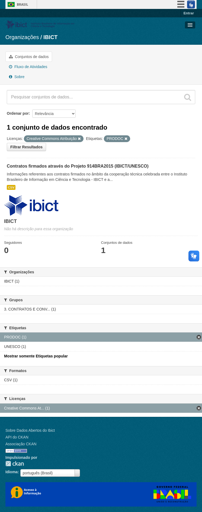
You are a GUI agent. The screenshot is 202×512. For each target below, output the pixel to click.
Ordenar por (18, 113)
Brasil (22, 4)
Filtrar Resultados (26, 147)
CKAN (14, 463)
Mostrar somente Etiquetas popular (36, 356)
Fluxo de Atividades (28, 67)
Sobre (16, 77)
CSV (11, 187)
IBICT (50, 37)
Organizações (22, 37)
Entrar (189, 13)
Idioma (11, 472)
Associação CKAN (20, 444)
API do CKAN (16, 437)
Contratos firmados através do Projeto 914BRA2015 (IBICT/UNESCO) (78, 166)
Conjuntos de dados (29, 57)
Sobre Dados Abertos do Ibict (30, 430)
